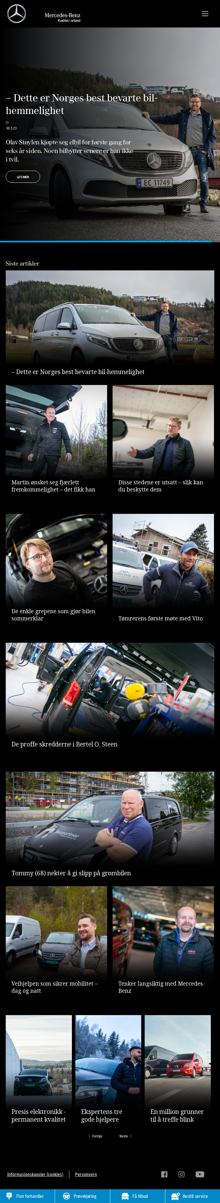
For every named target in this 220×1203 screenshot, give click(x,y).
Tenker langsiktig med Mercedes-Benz (161, 987)
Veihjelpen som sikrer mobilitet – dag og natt (54, 987)
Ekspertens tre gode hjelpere (101, 1115)
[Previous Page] (95, 1136)
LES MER (23, 177)
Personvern (86, 1174)
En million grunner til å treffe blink (177, 1115)
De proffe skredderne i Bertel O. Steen (64, 744)
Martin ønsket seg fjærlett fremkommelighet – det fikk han (53, 486)
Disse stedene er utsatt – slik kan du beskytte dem (160, 486)
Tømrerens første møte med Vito (160, 618)
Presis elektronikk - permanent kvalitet (38, 1115)
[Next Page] (126, 1136)
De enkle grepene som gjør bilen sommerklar (53, 615)
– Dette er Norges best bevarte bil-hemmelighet (82, 104)
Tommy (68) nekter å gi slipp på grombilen (71, 873)
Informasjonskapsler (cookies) (35, 1174)
